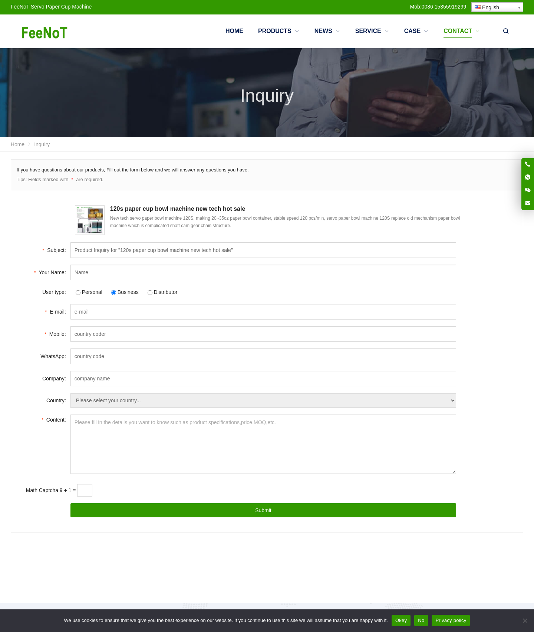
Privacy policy (450, 620)
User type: (54, 292)
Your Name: (50, 271)
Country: (56, 400)
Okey (401, 620)
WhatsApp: (53, 356)
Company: (54, 379)
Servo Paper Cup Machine (61, 7)
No (421, 620)
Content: (54, 419)
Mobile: (55, 333)
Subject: (54, 249)
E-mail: (55, 311)
